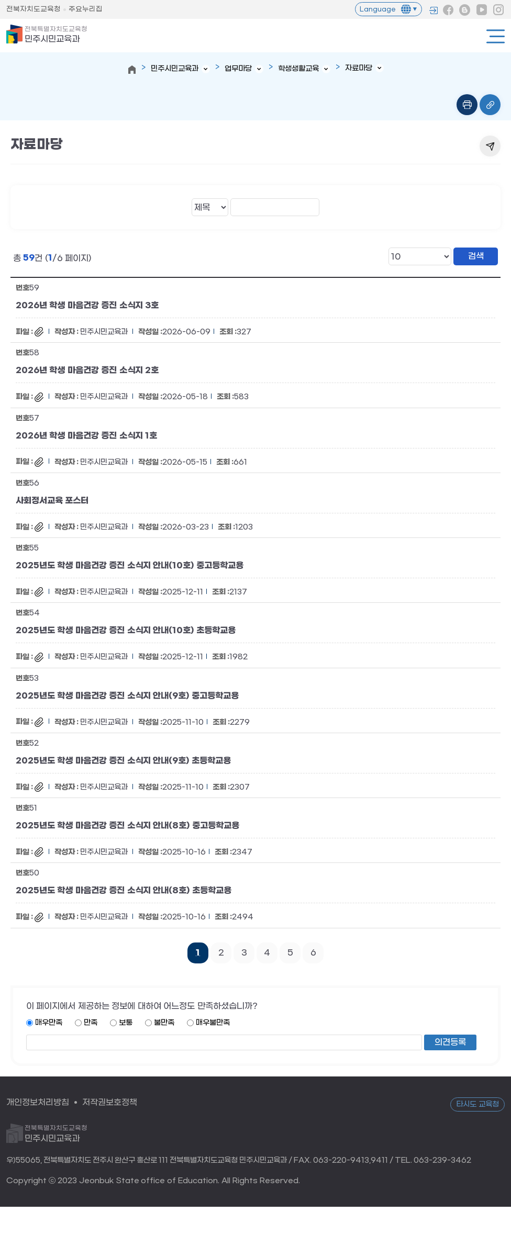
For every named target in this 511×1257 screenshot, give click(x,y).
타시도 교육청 (477, 1104)
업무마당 (238, 68)
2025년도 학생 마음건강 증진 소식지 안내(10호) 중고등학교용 (129, 565)
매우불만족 (213, 1022)
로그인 (433, 10)
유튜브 (481, 10)
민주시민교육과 (56, 35)
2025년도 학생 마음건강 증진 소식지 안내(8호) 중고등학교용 (127, 826)
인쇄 (467, 104)
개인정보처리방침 (37, 1102)
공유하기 (490, 146)
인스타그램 (498, 10)
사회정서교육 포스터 (52, 500)
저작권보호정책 (109, 1102)
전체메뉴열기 (495, 36)
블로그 (465, 10)
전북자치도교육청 (33, 9)
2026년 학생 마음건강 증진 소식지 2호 (87, 370)
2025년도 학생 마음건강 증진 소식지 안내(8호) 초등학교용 (123, 890)
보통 (125, 1022)
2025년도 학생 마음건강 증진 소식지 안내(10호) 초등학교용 (126, 630)
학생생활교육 (298, 68)
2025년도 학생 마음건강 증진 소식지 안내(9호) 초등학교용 (123, 760)
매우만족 (48, 1022)
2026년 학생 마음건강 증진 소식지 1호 (86, 435)
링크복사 (490, 104)
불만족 (164, 1022)
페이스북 (448, 10)
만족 (90, 1022)
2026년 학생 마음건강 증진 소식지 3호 (87, 305)
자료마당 (358, 68)
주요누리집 (86, 9)
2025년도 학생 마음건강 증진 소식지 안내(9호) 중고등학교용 (127, 695)
